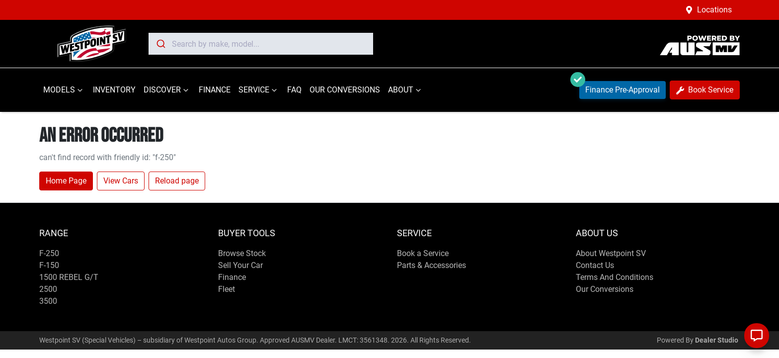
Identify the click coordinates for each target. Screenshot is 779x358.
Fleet (226, 289)
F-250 (49, 253)
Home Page (66, 180)
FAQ (294, 89)
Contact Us (595, 265)
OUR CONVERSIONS (345, 89)
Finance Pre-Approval (619, 87)
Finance (232, 277)
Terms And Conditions (614, 277)
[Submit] (160, 44)
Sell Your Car (240, 265)
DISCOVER (167, 90)
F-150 (49, 265)
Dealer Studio (716, 340)
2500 (48, 289)
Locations (714, 9)
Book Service (704, 89)
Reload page (177, 180)
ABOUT (405, 90)
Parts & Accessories (431, 265)
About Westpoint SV (611, 253)
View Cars (120, 180)
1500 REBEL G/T (68, 277)
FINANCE (215, 89)
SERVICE (258, 90)
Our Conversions (604, 289)
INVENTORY (114, 89)
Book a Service (423, 253)
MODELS (64, 90)
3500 (48, 301)
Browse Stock (242, 253)
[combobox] (261, 44)
